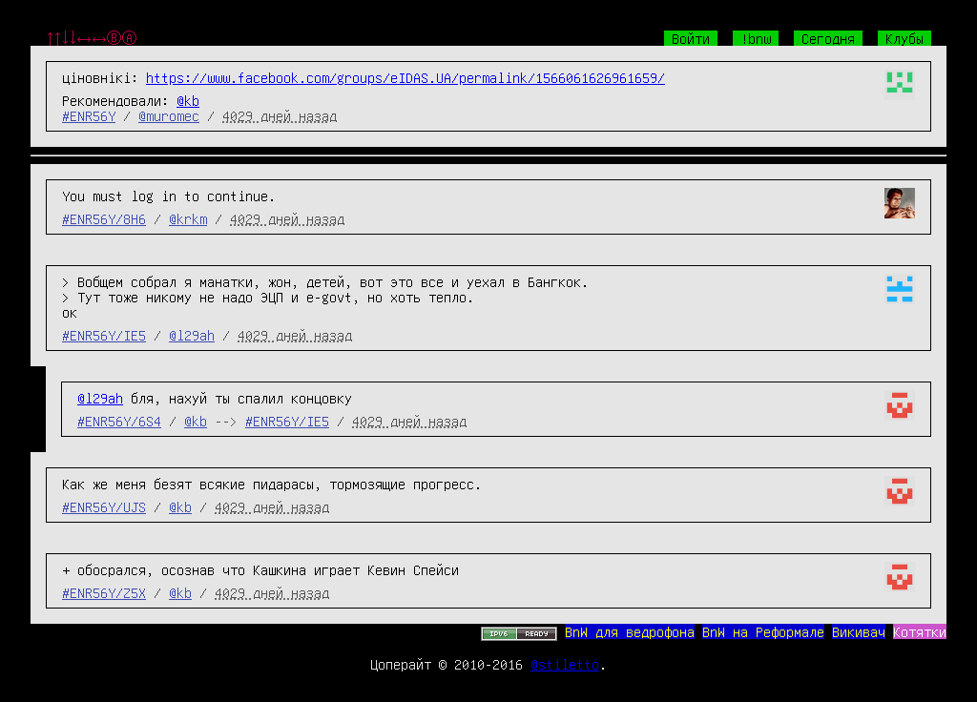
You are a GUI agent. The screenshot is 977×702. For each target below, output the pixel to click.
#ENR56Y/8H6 (104, 218)
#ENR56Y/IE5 (104, 334)
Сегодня (828, 38)
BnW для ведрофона (630, 631)
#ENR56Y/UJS (104, 506)
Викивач (858, 631)
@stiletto (564, 663)
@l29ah (192, 334)
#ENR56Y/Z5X (104, 592)
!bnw (755, 38)
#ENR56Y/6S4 (119, 420)
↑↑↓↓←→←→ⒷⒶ (91, 38)
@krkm (188, 218)
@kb (188, 100)
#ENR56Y (88, 115)
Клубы (904, 38)
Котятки (919, 631)
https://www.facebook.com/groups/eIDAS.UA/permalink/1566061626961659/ (405, 77)
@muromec (168, 115)
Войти (691, 38)
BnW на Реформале (763, 631)
